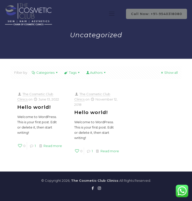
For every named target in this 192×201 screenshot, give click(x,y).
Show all (169, 72)
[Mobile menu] (112, 14)
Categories (45, 72)
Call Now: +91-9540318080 (156, 14)
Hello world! (34, 107)
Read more (53, 146)
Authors (96, 72)
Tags (72, 72)
